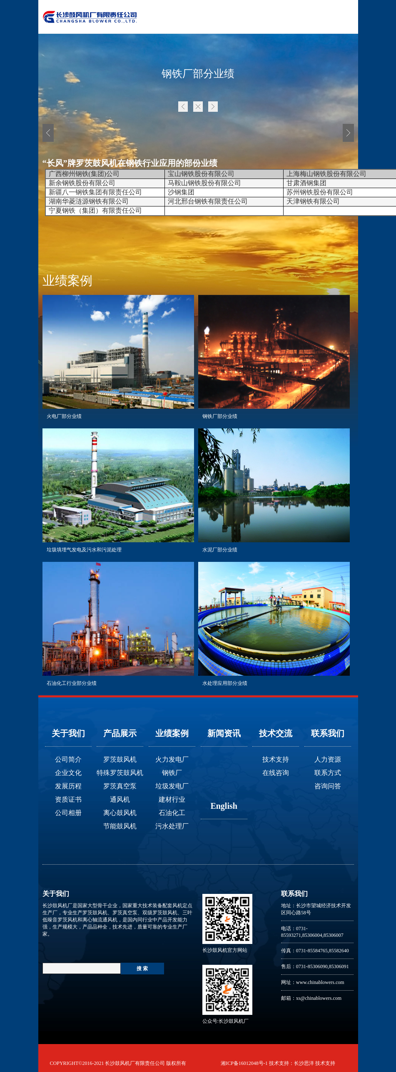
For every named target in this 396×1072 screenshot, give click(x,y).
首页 (198, 106)
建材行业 (172, 799)
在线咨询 (275, 772)
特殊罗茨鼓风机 (120, 772)
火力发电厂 (172, 759)
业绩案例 (172, 733)
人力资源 (327, 759)
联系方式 (327, 772)
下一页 (213, 106)
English (223, 805)
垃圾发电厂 (172, 786)
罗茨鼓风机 (120, 759)
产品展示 (120, 733)
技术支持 (275, 759)
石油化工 (172, 812)
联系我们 (327, 733)
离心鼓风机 (120, 812)
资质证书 (68, 799)
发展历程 (68, 786)
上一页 (183, 106)
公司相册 (68, 812)
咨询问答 (327, 786)
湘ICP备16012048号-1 (244, 1063)
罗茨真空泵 (120, 786)
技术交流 (275, 733)
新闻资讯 (224, 733)
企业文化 (68, 772)
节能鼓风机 (120, 826)
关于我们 (68, 733)
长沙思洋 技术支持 (314, 1063)
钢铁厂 (172, 772)
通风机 (120, 799)
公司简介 (68, 759)
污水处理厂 (172, 826)
